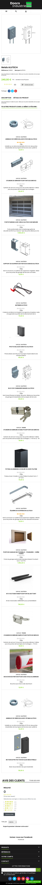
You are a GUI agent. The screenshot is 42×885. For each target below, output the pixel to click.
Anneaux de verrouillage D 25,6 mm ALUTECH (21, 139)
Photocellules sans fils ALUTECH (21, 347)
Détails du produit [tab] (21, 98)
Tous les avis (34, 780)
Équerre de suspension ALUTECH (21, 511)
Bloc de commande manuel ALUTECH (21, 388)
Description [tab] (6, 98)
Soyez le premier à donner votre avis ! (15, 826)
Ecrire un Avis (9, 814)
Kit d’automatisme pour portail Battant (21, 594)
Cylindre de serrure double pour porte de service (21, 430)
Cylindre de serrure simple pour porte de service (21, 635)
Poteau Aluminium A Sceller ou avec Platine (21, 469)
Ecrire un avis (27, 85)
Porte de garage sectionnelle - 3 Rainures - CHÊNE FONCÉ (21, 553)
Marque (17, 70)
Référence (4, 70)
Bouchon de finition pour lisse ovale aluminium (21, 677)
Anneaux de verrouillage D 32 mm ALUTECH (21, 718)
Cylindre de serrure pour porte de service (21, 181)
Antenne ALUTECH (21, 305)
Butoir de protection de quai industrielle (21, 760)
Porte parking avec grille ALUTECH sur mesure (21, 222)
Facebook (21, 839)
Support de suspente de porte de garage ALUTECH (21, 264)
